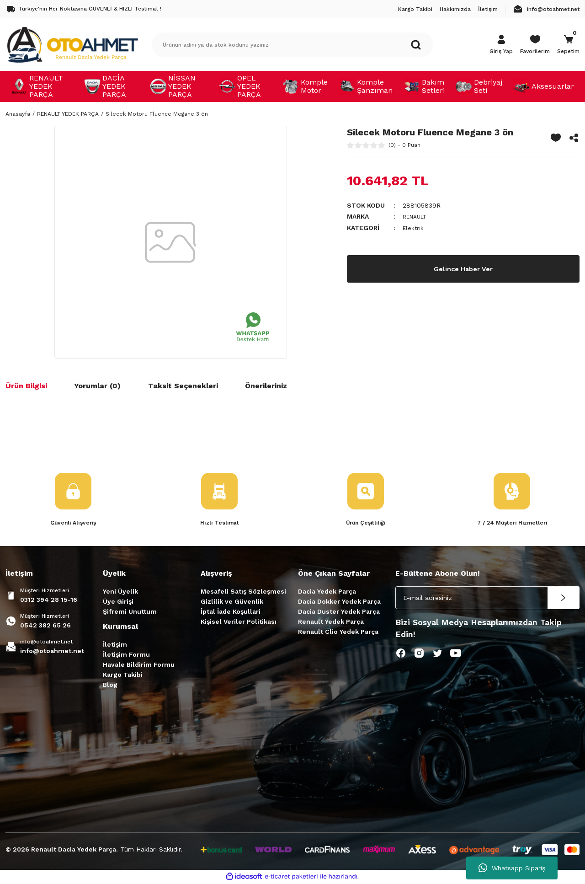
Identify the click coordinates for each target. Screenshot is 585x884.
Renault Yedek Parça (331, 622)
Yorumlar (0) (97, 385)
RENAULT (417, 216)
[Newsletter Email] (487, 598)
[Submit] (564, 598)
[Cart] (568, 45)
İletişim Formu (126, 655)
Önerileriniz (266, 385)
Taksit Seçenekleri (183, 385)
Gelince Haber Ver (463, 268)
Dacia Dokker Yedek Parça (339, 602)
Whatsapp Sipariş (512, 868)
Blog (110, 685)
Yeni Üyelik (120, 592)
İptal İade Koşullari (231, 612)
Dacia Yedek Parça (327, 592)
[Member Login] (501, 45)
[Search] (292, 44)
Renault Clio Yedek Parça (338, 632)
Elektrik (414, 227)
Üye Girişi (118, 602)
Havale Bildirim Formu (139, 665)
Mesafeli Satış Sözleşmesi (243, 592)
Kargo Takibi (123, 675)
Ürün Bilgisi (26, 385)
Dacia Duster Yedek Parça (339, 612)
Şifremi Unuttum (130, 612)
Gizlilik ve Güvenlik (232, 602)
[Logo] (72, 44)
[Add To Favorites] (555, 137)
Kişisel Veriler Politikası (239, 622)
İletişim (115, 645)
